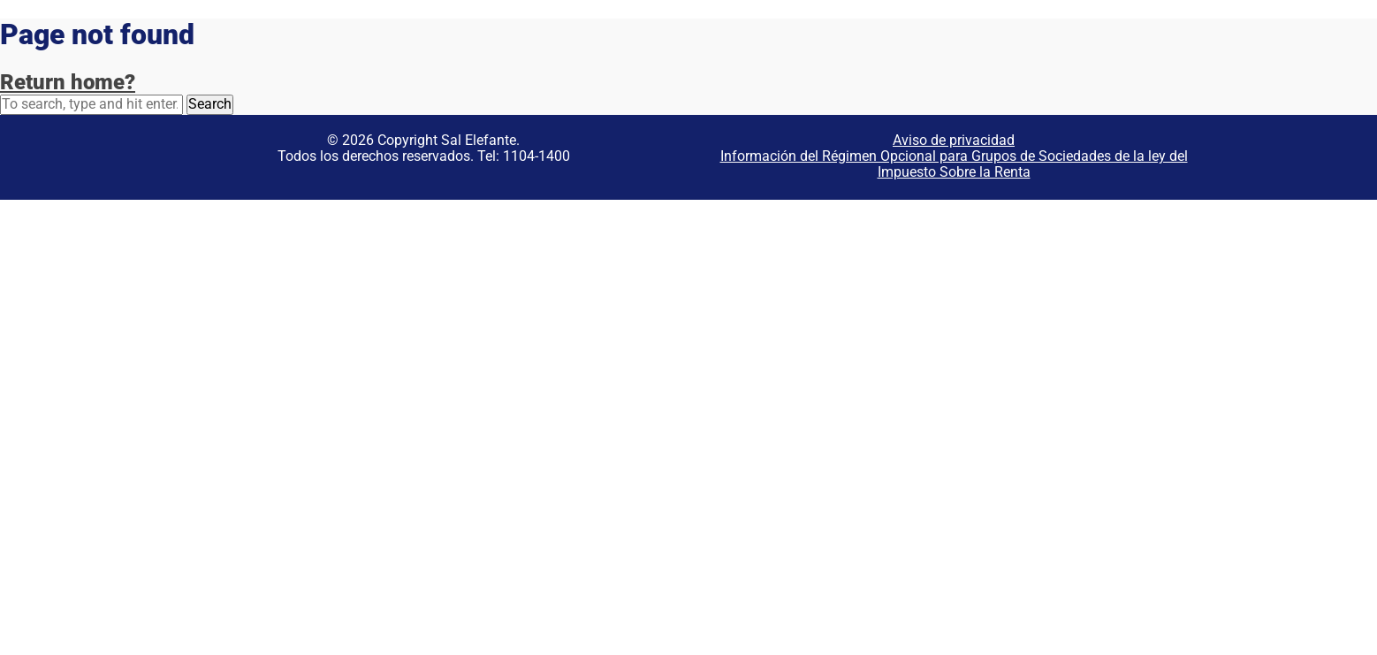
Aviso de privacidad (954, 140)
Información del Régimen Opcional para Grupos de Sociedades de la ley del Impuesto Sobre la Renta (954, 164)
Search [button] (210, 103)
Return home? (67, 82)
